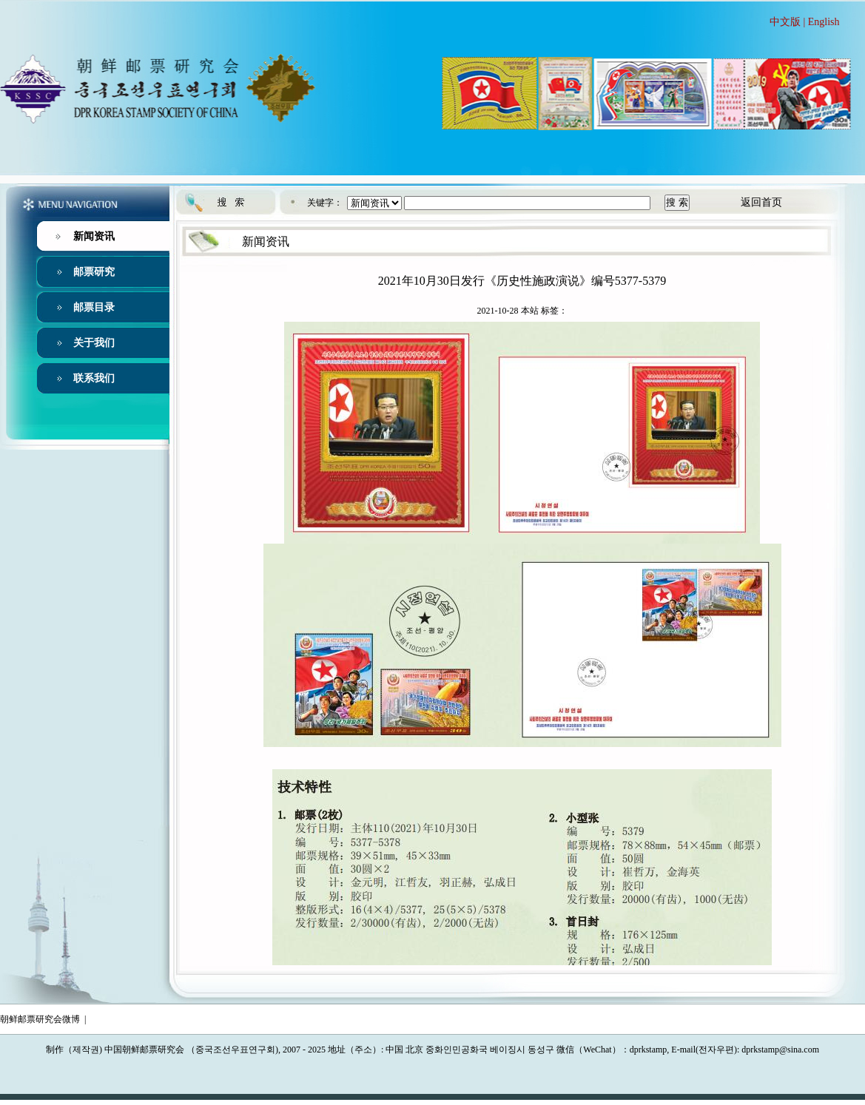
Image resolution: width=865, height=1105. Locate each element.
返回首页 (761, 202)
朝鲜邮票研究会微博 (40, 1019)
